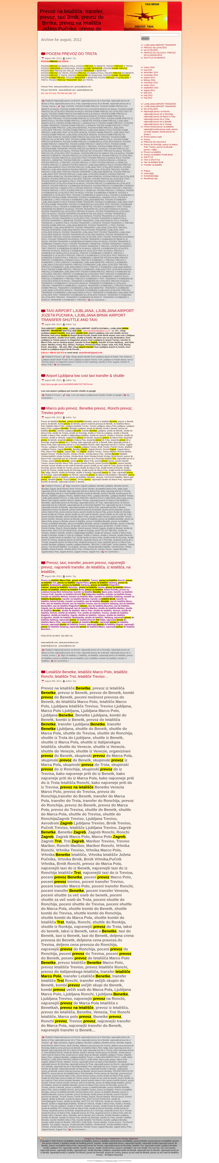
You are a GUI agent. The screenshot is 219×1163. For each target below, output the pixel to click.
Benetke (62, 421)
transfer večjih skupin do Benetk (56, 1122)
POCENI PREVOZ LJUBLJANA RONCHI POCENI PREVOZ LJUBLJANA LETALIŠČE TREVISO (86, 168)
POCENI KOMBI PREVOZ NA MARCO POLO (91, 139)
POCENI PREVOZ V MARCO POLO (58, 188)
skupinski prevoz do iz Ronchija (98, 540)
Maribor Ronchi (67, 500)
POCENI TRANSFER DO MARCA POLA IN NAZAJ (80, 213)
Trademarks (114, 1138)
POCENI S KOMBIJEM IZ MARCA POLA (90, 195)
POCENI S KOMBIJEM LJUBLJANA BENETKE (83, 200)
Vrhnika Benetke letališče (99, 547)
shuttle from (82, 333)
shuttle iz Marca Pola (121, 533)
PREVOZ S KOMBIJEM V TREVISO (58, 278)
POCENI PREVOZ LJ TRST (83, 162)
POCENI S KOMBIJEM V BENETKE (76, 206)
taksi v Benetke (70, 1115)
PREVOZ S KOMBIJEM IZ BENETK (96, 253)
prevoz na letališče (75, 421)
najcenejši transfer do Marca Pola (84, 507)
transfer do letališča (108, 658)
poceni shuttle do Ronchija (119, 512)
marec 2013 (149, 85)
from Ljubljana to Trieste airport (112, 359)
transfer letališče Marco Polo (63, 1120)
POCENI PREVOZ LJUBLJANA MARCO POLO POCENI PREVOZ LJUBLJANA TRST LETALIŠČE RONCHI (86, 166)
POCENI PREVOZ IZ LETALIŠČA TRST (69, 158)
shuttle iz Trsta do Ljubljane (70, 535)
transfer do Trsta (107, 1117)
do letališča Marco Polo (106, 489)
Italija (120, 489)
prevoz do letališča (89, 519)
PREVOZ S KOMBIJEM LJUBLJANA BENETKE (83, 262)
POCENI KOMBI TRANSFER (55, 148)
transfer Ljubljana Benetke (78, 544)
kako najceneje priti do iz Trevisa (115, 491)
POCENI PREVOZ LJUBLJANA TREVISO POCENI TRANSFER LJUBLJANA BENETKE (85, 170)
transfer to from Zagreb (108, 362)
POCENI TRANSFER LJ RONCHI (85, 223)
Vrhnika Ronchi (90, 549)
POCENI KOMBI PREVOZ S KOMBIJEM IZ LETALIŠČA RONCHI (92, 141)
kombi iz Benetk (108, 493)
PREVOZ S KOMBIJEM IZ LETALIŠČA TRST (96, 255)
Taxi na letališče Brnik (153, 162)
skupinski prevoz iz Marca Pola (117, 542)
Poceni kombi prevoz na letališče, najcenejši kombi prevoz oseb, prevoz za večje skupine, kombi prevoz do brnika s (161, 131)
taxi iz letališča (91, 658)
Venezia (83, 547)
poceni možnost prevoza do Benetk (85, 510)
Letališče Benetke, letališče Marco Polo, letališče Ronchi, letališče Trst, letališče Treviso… (84, 674)
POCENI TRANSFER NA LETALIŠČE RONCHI (83, 234)
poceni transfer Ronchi (99, 516)
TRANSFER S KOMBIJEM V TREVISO (68, 300)
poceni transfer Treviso (121, 516)
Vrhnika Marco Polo (73, 549)
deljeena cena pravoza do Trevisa (95, 1045)
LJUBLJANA (61, 328)
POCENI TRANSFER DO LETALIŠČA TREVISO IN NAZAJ (68, 211)
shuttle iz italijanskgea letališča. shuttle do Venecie (88, 533)
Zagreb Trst (94, 552)
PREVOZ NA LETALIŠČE (155, 47)
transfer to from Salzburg (86, 362)
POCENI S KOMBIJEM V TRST (108, 206)
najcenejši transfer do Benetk (55, 507)
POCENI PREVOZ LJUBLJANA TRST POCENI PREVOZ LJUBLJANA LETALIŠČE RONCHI (86, 173)
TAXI (51, 71)
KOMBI (87, 68)
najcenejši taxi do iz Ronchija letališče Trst (86, 505)
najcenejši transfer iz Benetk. (113, 507)
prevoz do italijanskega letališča (110, 1083)
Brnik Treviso (75, 489)
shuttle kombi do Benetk (111, 1106)
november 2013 (151, 82)
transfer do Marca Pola (69, 1117)
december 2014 (151, 72)
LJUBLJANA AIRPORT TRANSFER (160, 45)
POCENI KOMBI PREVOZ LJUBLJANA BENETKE (64, 128)
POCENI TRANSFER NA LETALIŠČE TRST (82, 237)
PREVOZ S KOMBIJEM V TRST (89, 278)
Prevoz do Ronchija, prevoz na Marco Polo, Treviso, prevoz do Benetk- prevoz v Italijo (161, 147)
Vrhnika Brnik (118, 547)
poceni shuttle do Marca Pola (93, 512)
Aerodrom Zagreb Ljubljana (83, 486)
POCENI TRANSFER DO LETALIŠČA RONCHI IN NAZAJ (101, 209)
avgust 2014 (149, 77)
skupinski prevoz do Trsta (90, 542)
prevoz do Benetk (72, 519)
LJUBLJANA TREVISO (78, 498)
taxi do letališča (77, 658)
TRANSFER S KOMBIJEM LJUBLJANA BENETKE (81, 288)
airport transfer (57, 333)
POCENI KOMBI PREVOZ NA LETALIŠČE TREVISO (86, 137)
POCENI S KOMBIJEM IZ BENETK (101, 193)
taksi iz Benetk (55, 1115)
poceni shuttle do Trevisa (53, 514)
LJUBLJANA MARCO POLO (54, 498)
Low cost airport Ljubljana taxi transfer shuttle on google (96, 395)
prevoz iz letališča (77, 521)
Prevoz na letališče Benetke (54, 523)
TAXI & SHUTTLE (152, 160)
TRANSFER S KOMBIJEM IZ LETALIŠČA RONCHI (65, 283)
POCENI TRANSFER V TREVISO (94, 246)
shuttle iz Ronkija (49, 535)
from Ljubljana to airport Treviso (83, 359)
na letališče (93, 655)
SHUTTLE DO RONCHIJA (65, 530)
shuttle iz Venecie (91, 535)
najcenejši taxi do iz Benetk (54, 505)
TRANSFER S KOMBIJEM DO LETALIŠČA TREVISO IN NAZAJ (100, 281)
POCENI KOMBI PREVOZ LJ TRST (113, 125)
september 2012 (151, 87)
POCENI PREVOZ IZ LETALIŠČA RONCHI (81, 155)
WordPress (98, 1161)
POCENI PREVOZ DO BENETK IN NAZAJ (88, 148)
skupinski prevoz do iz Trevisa (117, 1110)
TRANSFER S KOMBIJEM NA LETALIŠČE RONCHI (82, 295)
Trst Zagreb (73, 547)
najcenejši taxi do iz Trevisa (118, 505)
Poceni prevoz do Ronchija (106, 1073)
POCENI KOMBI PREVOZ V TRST (113, 146)
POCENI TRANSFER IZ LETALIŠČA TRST (71, 218)
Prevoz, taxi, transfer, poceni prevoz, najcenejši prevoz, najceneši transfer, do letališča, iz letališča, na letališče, (86, 567)
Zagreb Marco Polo (50, 552)
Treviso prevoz (114, 1122)
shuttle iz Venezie (108, 535)
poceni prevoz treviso (69, 512)
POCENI (70, 106)
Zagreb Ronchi (66, 552)
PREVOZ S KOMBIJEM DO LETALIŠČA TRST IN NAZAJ (87, 251)
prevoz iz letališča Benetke (98, 521)
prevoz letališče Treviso (85, 1090)
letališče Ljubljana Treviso (61, 496)
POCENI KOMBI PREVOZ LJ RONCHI (78, 125)
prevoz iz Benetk (60, 521)
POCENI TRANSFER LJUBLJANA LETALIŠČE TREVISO (101, 227)
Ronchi (59, 528)
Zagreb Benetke (120, 549)
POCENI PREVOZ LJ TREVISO (56, 162)
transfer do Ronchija (90, 1117)
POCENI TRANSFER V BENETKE (84, 244)
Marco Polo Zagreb (50, 500)
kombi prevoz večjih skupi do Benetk (82, 1055)
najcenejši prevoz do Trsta (91, 503)
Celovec (45, 587)
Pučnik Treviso (121, 526)
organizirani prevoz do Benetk (55, 510)
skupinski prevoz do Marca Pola (63, 542)
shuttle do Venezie (112, 1101)
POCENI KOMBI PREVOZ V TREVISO (78, 146)
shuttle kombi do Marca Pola (89, 537)
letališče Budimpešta (51, 599)
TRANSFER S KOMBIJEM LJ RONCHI (69, 285)
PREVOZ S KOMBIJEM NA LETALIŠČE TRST (83, 274)
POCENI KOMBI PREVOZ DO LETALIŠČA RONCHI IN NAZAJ (88, 109)
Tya (74, 58)
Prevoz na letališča (152, 152)
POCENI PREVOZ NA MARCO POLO (59, 181)
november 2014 (151, 75)
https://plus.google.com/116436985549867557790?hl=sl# (67, 384)
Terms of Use (102, 1138)
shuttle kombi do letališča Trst (62, 537)
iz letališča (82, 655)
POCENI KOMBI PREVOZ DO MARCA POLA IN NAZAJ (74, 114)
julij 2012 (148, 93)
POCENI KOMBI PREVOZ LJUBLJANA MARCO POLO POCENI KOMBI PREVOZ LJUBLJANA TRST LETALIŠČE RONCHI (85, 131)
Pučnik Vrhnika (48, 528)
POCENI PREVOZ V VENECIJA (81, 190)
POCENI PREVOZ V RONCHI (88, 188)
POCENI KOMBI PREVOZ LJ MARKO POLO (76, 123)
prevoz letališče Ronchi (63, 1090)
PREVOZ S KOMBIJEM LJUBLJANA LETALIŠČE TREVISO (101, 265)
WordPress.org (150, 178)
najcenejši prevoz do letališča (112, 655)
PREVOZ (53, 61)
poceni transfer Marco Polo (76, 516)
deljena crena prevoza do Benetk (65, 1048)
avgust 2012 (149, 90)
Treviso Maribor (120, 544)
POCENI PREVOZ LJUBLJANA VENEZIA (83, 176)
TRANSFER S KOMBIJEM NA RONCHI (84, 297)
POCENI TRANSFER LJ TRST (102, 225)
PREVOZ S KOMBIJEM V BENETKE (73, 276)
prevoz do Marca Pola (88, 1085)
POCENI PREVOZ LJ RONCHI (112, 160)
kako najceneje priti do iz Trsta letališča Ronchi (63, 493)
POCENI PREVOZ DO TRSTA (71, 54)
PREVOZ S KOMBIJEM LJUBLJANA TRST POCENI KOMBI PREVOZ (73, 272)
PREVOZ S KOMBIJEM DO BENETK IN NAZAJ (69, 248)
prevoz (66, 424)
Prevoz (52, 106)
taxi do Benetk (84, 1115)
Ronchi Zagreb (99, 528)
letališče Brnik (108, 599)
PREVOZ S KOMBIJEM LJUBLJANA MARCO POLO (65, 267)
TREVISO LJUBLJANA (101, 544)
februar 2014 (149, 80)
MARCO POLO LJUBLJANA (102, 498)
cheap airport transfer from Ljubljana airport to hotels (94, 357)
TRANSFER (54, 68)
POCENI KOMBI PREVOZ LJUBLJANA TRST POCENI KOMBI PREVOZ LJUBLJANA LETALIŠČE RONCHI (86, 133)
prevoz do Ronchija (108, 1085)
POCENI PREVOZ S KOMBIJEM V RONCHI (113, 186)
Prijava (147, 171)
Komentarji (151, 176)
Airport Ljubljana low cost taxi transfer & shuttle (85, 375)
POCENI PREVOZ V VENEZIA (111, 190)
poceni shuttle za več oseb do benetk (81, 514)
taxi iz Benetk (98, 1115)
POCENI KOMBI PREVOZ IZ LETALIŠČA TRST (84, 118)
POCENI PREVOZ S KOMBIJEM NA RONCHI (71, 186)
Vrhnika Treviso (105, 549)
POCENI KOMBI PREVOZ (87, 106)
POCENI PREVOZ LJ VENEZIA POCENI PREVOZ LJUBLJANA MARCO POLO (77, 165)
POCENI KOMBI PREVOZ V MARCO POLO (90, 144)
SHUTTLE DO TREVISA (106, 530)
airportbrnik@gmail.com (90, 352)
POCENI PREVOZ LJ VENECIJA (112, 162)
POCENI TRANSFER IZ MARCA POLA (108, 218)
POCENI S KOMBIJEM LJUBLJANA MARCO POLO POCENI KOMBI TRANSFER (84, 201)
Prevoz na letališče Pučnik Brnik (158, 155)
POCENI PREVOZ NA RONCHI (91, 181)
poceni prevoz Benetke (112, 510)
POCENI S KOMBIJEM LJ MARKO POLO (98, 197)
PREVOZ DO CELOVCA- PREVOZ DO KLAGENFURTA (160, 54)
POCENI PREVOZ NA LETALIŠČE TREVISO (71, 179)
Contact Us (89, 1138)
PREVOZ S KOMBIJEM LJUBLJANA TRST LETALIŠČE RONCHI (102, 269)
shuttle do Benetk (114, 528)
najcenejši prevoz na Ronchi (116, 503)
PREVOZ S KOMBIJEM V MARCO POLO (109, 276)
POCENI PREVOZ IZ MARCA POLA (104, 158)
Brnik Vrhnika (89, 489)
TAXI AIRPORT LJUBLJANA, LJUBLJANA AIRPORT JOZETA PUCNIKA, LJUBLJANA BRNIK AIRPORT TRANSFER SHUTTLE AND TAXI (87, 315)
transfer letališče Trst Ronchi (89, 1120)
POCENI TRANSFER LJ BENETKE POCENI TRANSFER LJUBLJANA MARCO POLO (80, 220)
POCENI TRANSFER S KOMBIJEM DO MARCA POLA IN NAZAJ (78, 241)
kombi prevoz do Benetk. (107, 1052)
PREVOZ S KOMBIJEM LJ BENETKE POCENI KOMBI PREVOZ (98, 258)
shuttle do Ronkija (86, 530)
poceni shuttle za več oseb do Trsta (115, 514)
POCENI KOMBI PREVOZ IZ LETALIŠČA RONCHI (74, 116)
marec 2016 (149, 67)
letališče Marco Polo (83, 496)
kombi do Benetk (92, 493)
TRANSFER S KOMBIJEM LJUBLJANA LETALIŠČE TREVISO (102, 290)
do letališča (71, 655)
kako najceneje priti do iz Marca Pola (83, 491)
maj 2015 (148, 70)
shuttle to (65, 335)
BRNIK (125, 328)
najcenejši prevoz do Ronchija (64, 503)
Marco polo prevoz (124, 498)
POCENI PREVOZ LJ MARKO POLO (80, 160)
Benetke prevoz (121, 486)
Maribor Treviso (82, 500)
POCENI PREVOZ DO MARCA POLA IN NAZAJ (102, 153)
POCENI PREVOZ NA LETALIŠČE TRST (110, 179)
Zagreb (94, 342)
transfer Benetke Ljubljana (53, 544)
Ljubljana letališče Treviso (121, 496)
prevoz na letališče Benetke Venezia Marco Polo (72, 1092)
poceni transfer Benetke (52, 516)
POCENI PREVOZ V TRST (54, 190)
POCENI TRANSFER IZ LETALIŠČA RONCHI (71, 216)
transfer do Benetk (50, 1117)
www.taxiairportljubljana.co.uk (96, 331)
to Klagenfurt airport (65, 362)
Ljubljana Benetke (101, 496)
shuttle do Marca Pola (75, 1099)
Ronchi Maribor (70, 528)
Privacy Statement (130, 1138)
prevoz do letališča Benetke (111, 519)
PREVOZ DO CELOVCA (155, 142)
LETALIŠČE (123, 77)
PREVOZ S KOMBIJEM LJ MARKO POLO (61, 260)
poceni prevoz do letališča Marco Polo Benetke (72, 1073)
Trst (73, 451)
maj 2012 (148, 98)
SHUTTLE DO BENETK (154, 58)
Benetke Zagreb (49, 489)
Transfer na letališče (153, 165)
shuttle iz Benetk (57, 533)
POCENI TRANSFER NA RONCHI (63, 239)
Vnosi (149, 173)
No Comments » (98, 300)
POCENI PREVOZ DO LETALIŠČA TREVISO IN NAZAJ (96, 151)
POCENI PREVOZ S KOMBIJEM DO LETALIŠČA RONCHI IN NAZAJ (83, 182)
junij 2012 (148, 95)
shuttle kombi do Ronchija (115, 537)
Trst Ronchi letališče (58, 547)
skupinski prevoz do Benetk (70, 540)
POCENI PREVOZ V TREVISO (118, 188)
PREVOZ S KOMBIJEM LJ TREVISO (97, 260)
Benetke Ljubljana (105, 486)
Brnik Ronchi (62, 489)
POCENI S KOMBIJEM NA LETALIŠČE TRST (89, 204)
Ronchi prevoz (84, 528)
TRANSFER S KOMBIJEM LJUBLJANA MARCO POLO (66, 292)
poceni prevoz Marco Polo (63, 1076)
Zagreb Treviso (81, 552)
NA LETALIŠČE (151, 50)
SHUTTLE (148, 157)
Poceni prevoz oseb (153, 137)
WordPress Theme (112, 1161)
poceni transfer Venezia (52, 519)
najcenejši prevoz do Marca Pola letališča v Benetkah (103, 1062)
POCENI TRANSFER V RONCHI (63, 246)
